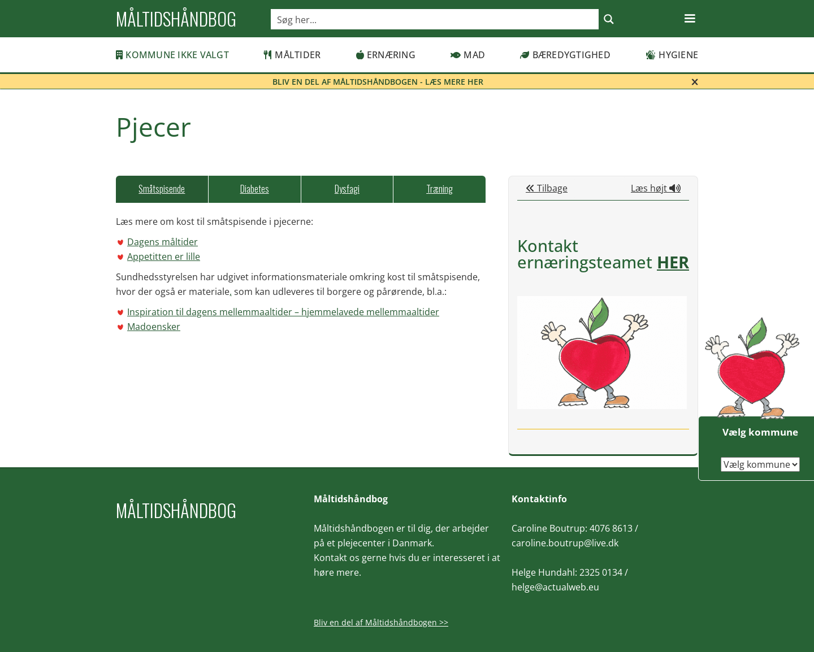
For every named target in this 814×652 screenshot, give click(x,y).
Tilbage (547, 188)
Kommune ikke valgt (172, 55)
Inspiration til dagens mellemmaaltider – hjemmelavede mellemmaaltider (283, 312)
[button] (689, 18)
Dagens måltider (162, 242)
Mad (468, 55)
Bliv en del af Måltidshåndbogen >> (381, 622)
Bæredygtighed (565, 55)
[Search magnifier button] (609, 19)
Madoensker (153, 326)
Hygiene (672, 55)
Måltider (292, 55)
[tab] (162, 189)
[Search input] (435, 19)
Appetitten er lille (163, 256)
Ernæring (385, 55)
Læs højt (656, 188)
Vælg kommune (760, 431)
